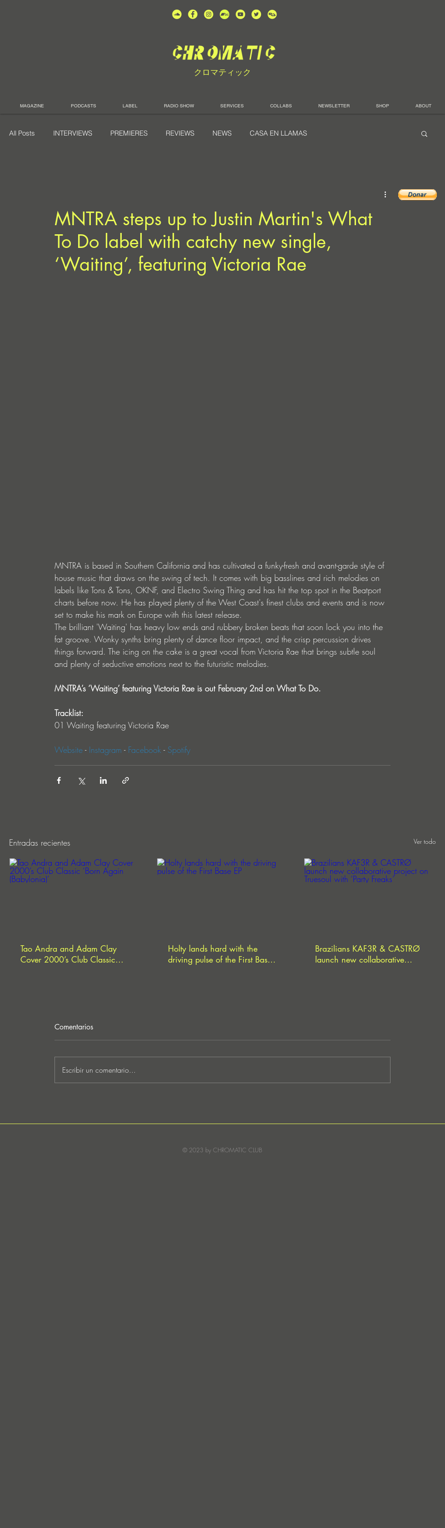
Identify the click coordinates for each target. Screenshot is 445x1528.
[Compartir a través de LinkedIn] (103, 780)
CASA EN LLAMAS (278, 133)
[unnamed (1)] (240, 14)
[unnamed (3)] (208, 14)
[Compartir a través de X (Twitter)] (81, 780)
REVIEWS (180, 133)
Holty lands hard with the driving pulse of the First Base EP (220, 954)
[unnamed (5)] (256, 14)
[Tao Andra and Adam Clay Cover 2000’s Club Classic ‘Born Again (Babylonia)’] (75, 895)
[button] (424, 133)
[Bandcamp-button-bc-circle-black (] (224, 14)
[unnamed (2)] (177, 14)
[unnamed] (272, 14)
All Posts (22, 133)
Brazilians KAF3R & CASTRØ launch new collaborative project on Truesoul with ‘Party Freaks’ (367, 954)
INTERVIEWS (72, 133)
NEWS (222, 133)
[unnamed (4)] (193, 14)
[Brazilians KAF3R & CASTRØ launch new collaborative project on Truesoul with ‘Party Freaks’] (369, 895)
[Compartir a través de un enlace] (125, 780)
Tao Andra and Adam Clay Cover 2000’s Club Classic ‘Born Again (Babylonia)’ (68, 954)
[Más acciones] (385, 193)
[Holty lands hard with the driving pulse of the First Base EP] (222, 895)
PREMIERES (129, 133)
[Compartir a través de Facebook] (58, 780)
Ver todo (425, 841)
